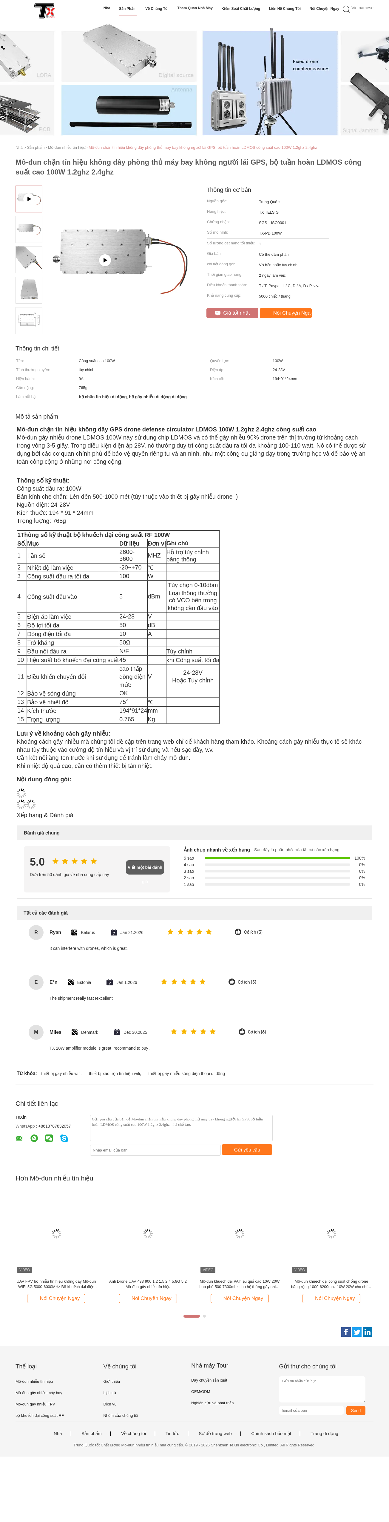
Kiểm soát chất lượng (241, 9)
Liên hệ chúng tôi (285, 9)
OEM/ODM (200, 1391)
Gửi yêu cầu (247, 1149)
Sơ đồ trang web (215, 1433)
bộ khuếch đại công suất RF (40, 1415)
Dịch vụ (109, 1404)
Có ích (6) (257, 1032)
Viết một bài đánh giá (145, 870)
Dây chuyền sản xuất (209, 1380)
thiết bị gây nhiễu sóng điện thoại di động (187, 1073)
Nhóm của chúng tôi (120, 1415)
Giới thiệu (111, 1381)
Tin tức (172, 1433)
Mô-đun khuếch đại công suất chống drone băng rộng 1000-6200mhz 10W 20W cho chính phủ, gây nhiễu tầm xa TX (331, 1284)
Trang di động (324, 1433)
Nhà (107, 8)
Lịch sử (109, 1393)
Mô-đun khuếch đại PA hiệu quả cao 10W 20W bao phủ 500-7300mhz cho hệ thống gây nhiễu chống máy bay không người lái (239, 1284)
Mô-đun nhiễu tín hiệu (34, 1381)
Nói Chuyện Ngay (324, 9)
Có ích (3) (253, 932)
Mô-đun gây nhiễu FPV (35, 1404)
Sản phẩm (128, 9)
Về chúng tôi (157, 9)
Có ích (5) (247, 982)
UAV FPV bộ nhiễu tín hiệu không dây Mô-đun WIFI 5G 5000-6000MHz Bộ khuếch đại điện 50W (56, 1284)
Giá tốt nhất (232, 313)
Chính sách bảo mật (271, 1433)
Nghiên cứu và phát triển (212, 1403)
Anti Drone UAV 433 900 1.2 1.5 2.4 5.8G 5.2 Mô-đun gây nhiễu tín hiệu (148, 1284)
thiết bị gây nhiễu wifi (60, 1073)
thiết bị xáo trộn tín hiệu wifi (114, 1073)
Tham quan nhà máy (195, 8)
